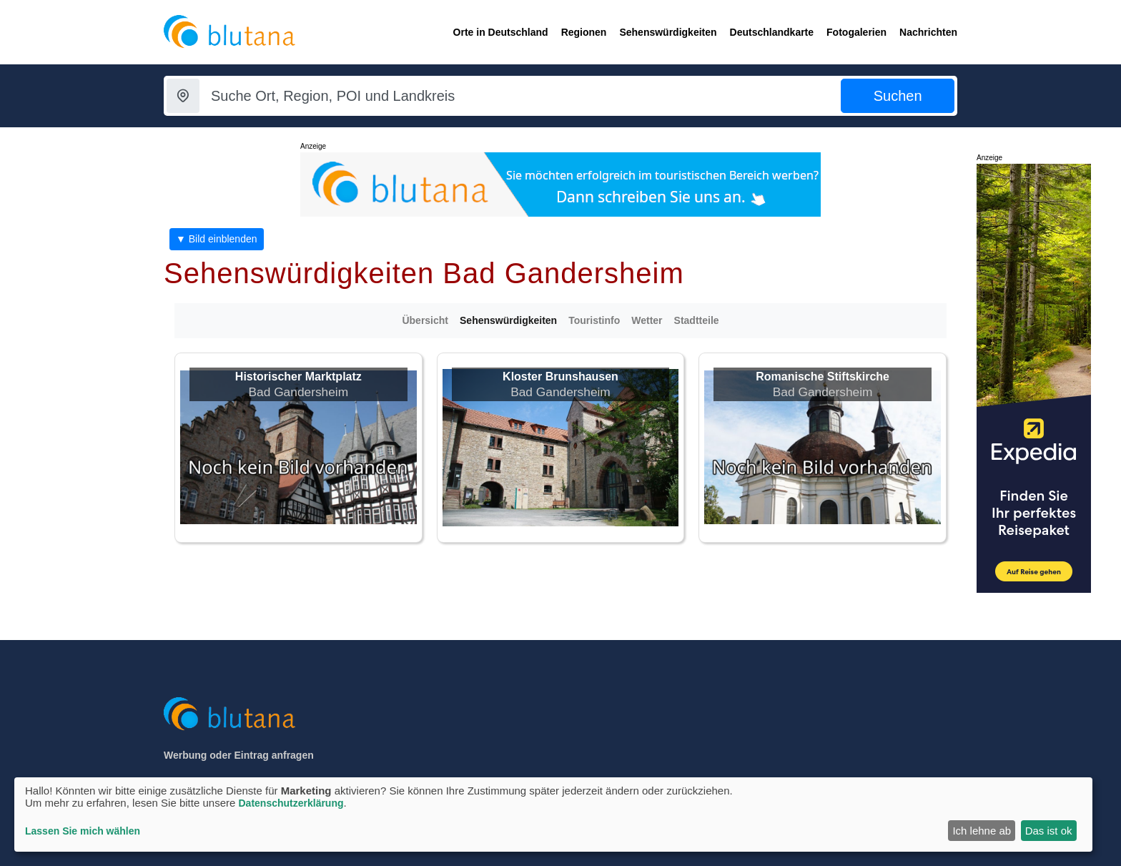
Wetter (646, 320)
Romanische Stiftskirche (822, 376)
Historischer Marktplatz (298, 376)
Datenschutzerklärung (290, 803)
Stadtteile (696, 320)
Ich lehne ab (981, 831)
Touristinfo (594, 320)
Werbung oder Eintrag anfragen (239, 755)
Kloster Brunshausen (560, 376)
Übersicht (425, 320)
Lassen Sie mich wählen (82, 831)
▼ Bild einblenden (216, 239)
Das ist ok (1048, 831)
